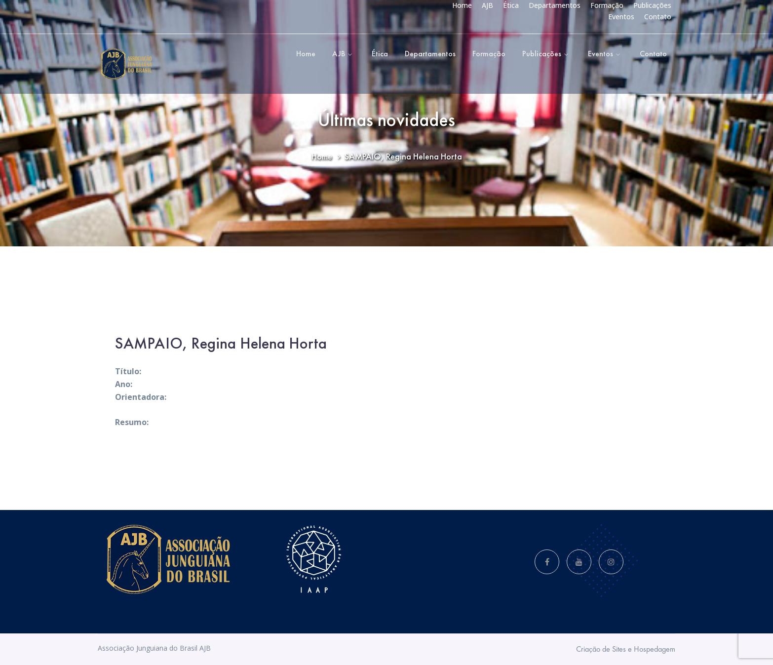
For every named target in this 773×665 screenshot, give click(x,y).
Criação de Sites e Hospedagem (625, 649)
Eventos (621, 16)
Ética (511, 5)
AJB (487, 5)
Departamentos (554, 5)
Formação (606, 5)
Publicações (652, 5)
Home (462, 5)
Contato (657, 16)
